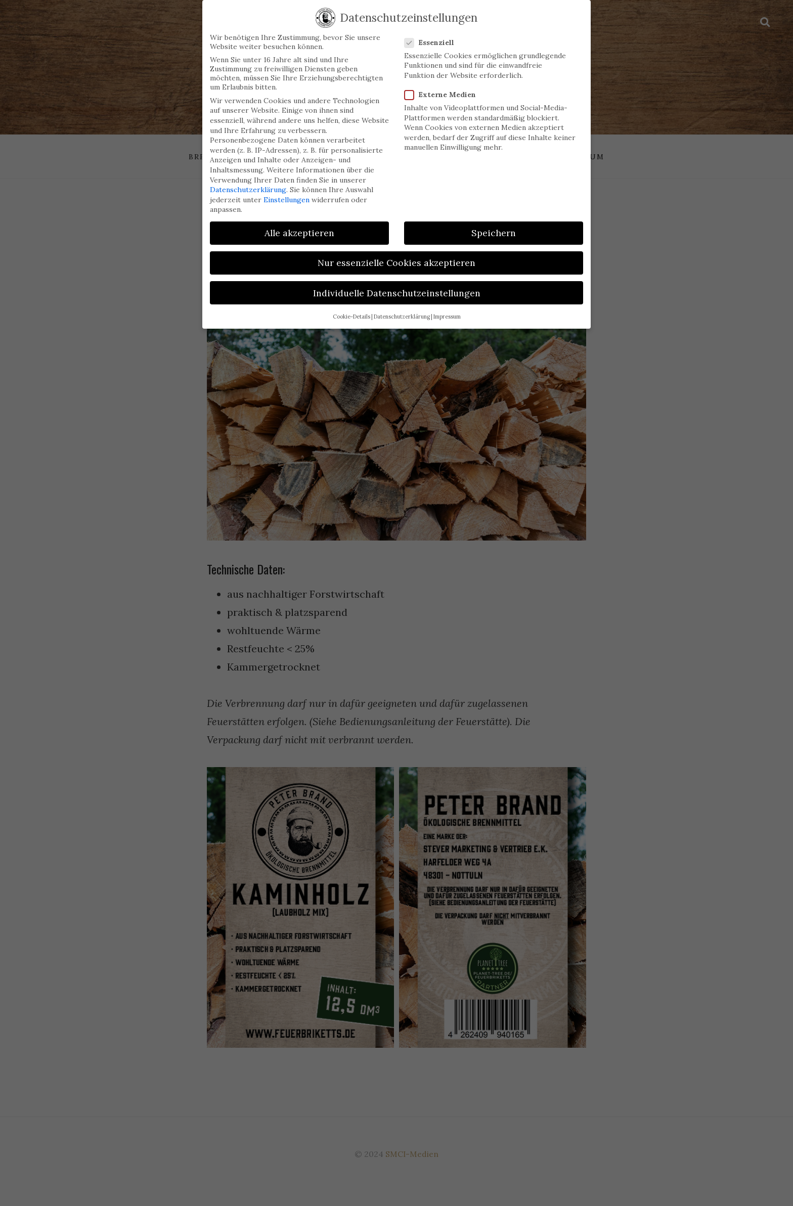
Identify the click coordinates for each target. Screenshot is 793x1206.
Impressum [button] (447, 308)
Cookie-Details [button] (351, 308)
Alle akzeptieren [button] (299, 225)
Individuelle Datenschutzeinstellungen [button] (396, 285)
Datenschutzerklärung (248, 181)
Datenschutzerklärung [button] (402, 308)
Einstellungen (286, 191)
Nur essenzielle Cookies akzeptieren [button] (396, 255)
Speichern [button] (493, 225)
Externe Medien (443, 86)
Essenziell (432, 34)
